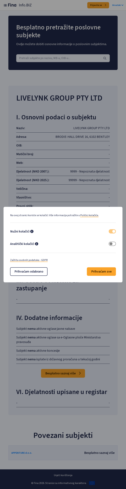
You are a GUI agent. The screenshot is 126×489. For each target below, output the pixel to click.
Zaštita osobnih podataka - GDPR (29, 260)
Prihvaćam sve (101, 271)
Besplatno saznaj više (63, 373)
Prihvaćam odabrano (28, 271)
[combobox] (63, 58)
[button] (31, 232)
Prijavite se (98, 5)
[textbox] (63, 58)
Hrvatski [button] (117, 5)
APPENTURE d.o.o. (22, 453)
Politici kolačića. (89, 215)
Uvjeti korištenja (63, 475)
